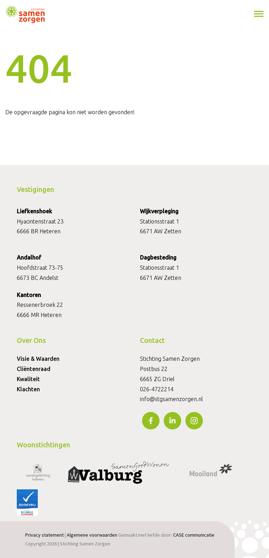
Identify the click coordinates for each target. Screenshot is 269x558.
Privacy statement (44, 535)
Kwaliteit (28, 379)
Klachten (28, 389)
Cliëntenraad (33, 369)
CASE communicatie (193, 535)
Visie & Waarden (38, 359)
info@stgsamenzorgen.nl (171, 399)
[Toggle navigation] (259, 14)
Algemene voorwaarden (92, 535)
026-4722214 (157, 389)
